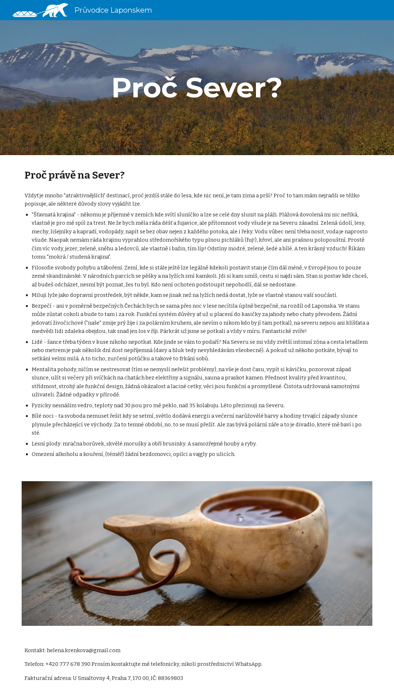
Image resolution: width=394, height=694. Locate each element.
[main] (197, 87)
